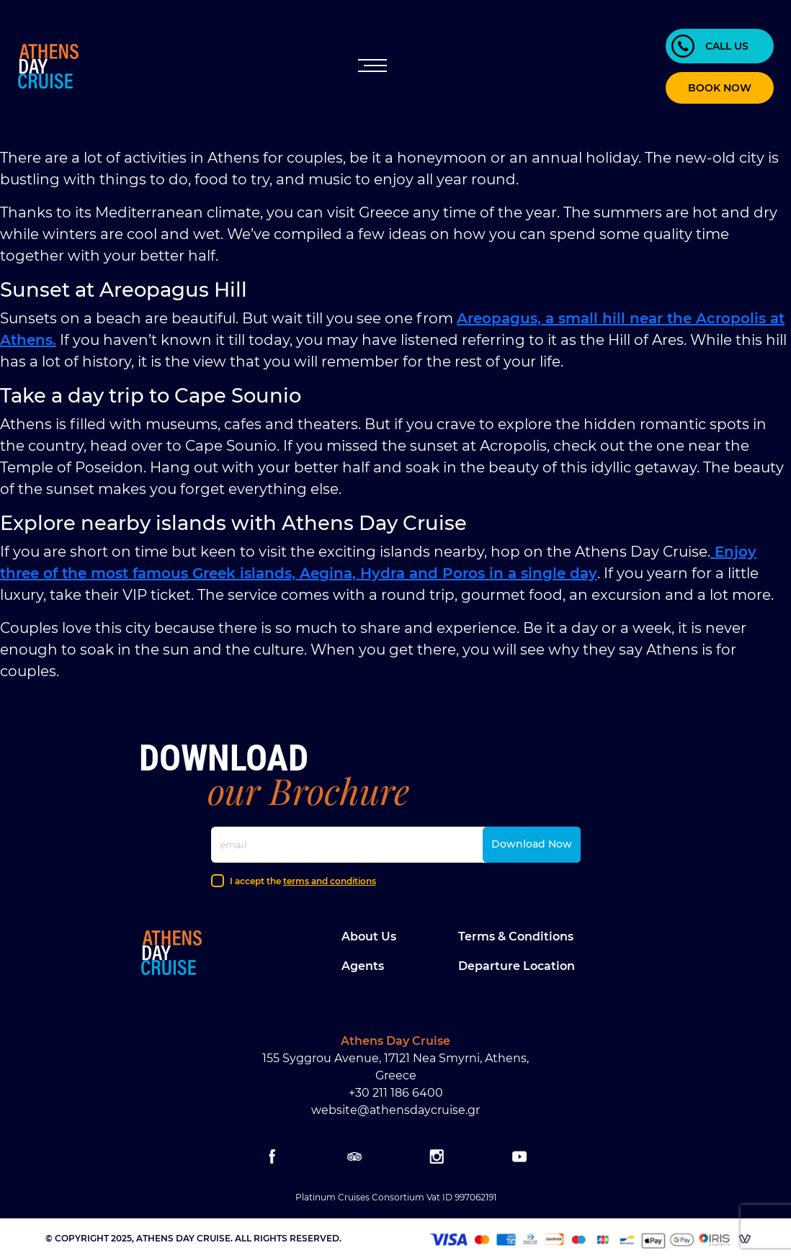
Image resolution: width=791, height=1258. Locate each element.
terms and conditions (329, 881)
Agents (362, 966)
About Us (368, 936)
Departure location (516, 966)
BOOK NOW (719, 87)
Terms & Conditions (515, 936)
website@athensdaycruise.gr (395, 1110)
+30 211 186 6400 (396, 1093)
